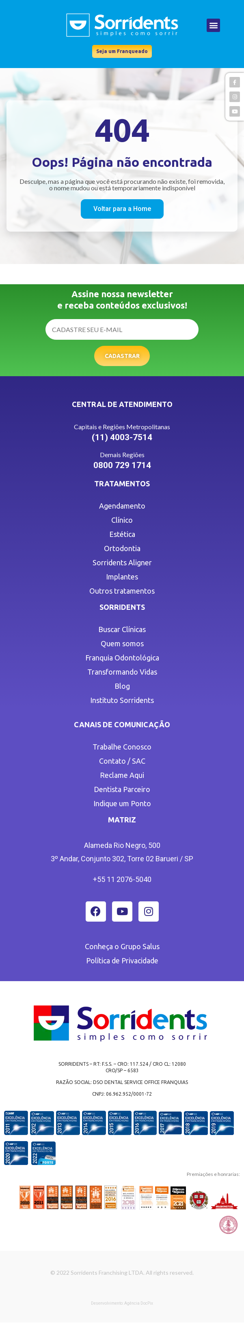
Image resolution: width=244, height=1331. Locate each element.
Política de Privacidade (122, 960)
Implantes (122, 577)
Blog (122, 686)
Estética (122, 534)
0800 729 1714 (122, 465)
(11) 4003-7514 (122, 437)
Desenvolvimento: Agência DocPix (122, 1303)
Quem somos (122, 643)
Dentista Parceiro (122, 789)
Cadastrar (122, 356)
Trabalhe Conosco (122, 747)
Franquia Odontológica (122, 658)
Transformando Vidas (122, 672)
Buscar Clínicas (122, 629)
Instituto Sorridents (122, 700)
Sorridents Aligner (122, 562)
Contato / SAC (122, 761)
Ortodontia (122, 548)
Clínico (122, 520)
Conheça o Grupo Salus (122, 946)
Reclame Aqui (122, 775)
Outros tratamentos (122, 591)
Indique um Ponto (122, 803)
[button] (213, 25)
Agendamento (122, 506)
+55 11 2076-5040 (122, 879)
